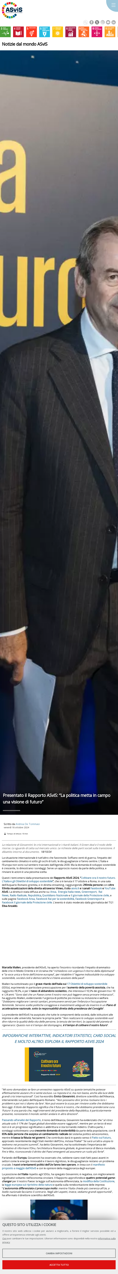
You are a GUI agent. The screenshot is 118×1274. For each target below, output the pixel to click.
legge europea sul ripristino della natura (28, 1184)
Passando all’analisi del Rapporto (21, 1120)
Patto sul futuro (101, 1137)
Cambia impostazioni (59, 1253)
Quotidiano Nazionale (55, 895)
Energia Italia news (69, 892)
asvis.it (75, 888)
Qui (4, 1238)
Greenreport (89, 892)
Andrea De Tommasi (28, 824)
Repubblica (34, 895)
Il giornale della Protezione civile (90, 895)
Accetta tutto (59, 1264)
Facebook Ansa (26, 899)
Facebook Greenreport (88, 899)
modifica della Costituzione (98, 1181)
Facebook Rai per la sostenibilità (55, 899)
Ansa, (53, 892)
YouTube (109, 888)
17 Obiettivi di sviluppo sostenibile (87, 984)
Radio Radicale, (18, 895)
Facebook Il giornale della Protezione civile (27, 902)
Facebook (96, 888)
